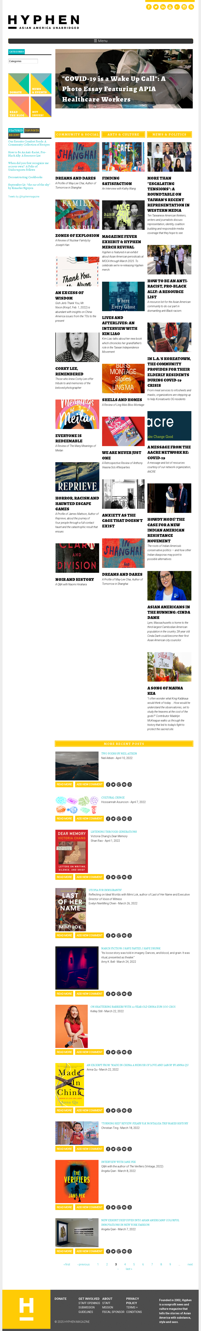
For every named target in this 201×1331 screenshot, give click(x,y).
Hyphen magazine (26, 1309)
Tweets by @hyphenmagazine (23, 196)
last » (129, 1268)
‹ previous (84, 1264)
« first (67, 1264)
